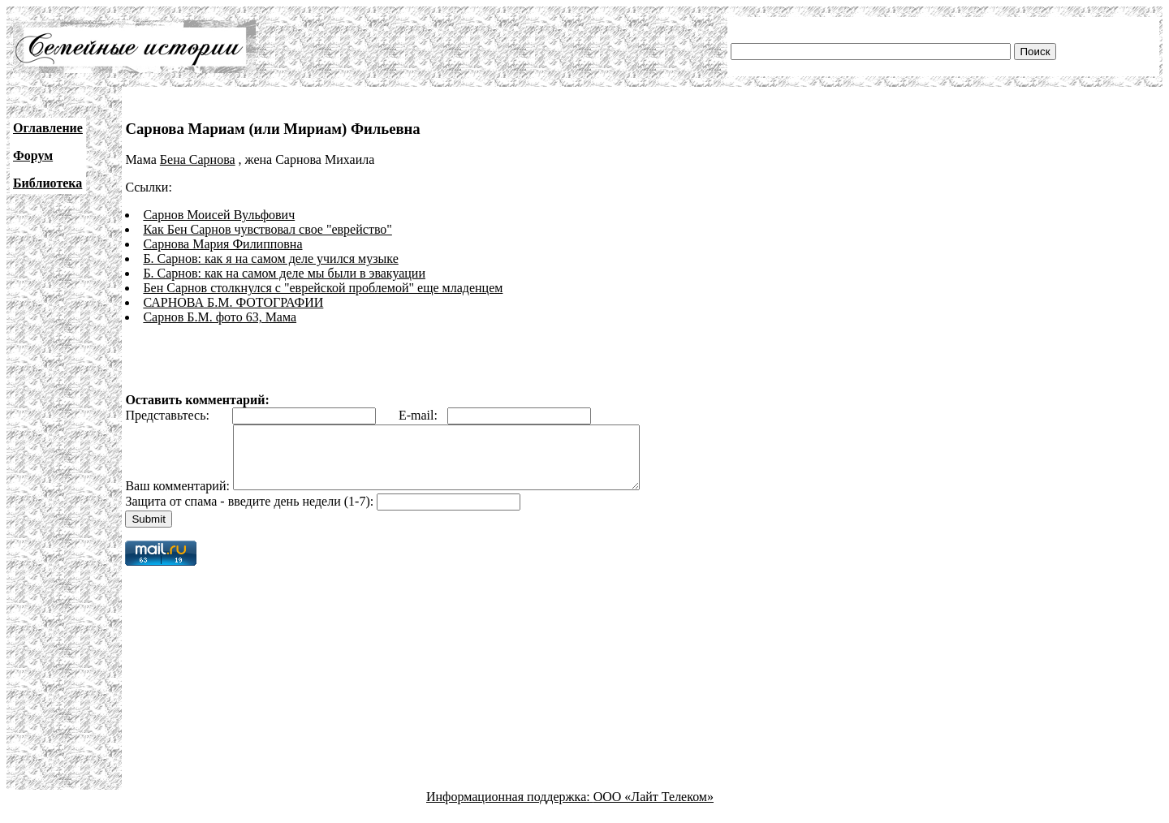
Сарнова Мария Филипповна (222, 244)
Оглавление (48, 128)
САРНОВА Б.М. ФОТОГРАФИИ (233, 302)
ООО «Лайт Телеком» (653, 809)
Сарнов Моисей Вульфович (219, 215)
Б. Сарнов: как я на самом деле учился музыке (270, 258)
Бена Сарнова (197, 159)
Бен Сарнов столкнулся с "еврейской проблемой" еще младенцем (323, 288)
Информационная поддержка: (509, 809)
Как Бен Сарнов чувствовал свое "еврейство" (267, 229)
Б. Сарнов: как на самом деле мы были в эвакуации (284, 273)
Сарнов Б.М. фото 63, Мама (219, 317)
